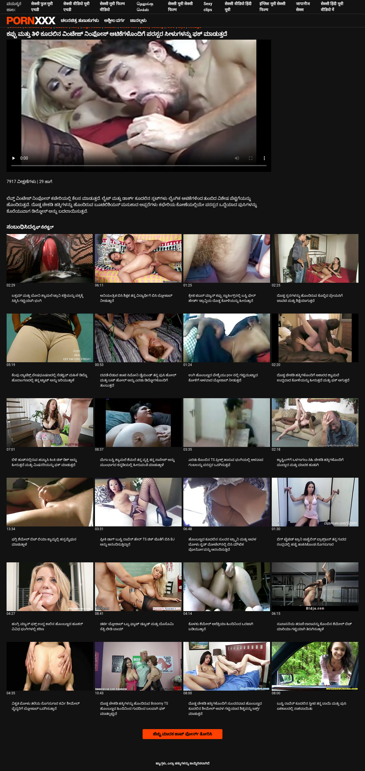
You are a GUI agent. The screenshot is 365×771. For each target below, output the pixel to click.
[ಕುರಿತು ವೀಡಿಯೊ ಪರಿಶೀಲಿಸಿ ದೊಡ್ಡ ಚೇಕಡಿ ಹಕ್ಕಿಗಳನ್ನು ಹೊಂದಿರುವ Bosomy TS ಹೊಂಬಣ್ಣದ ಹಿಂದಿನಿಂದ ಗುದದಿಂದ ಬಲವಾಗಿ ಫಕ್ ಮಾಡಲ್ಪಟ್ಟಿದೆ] (138, 666)
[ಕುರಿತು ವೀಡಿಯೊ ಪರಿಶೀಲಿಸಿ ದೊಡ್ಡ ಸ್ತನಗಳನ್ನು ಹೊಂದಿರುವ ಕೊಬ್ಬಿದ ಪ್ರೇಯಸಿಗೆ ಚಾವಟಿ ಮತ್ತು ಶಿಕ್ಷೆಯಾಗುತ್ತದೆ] (315, 258)
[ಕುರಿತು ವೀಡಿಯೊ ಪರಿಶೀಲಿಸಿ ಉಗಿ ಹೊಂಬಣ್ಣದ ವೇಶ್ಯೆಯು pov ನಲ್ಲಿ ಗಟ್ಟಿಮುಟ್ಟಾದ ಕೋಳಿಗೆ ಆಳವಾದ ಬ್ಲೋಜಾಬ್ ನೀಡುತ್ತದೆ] (226, 338)
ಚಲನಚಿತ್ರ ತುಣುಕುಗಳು (80, 20)
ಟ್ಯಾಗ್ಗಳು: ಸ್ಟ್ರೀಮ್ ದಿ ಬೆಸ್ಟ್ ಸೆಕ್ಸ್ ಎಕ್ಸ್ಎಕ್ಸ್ (31, 21)
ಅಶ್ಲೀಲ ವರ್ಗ (114, 20)
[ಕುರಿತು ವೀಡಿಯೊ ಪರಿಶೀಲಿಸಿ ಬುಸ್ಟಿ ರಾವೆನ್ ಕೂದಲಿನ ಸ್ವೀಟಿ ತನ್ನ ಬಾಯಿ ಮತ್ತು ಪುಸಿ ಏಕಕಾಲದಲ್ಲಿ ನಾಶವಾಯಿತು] (315, 666)
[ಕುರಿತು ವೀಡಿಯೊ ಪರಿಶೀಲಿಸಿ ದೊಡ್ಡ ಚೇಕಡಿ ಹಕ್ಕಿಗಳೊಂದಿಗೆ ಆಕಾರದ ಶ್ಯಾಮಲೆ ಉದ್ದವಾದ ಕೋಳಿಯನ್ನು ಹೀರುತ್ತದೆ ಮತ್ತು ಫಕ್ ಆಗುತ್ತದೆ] (315, 338)
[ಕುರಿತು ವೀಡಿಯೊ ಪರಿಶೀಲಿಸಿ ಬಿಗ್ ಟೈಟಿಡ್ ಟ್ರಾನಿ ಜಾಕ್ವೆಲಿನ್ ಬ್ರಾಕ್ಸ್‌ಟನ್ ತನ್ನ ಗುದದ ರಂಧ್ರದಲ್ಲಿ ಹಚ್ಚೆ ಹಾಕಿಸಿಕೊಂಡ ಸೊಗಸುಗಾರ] (315, 502)
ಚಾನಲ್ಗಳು (138, 20)
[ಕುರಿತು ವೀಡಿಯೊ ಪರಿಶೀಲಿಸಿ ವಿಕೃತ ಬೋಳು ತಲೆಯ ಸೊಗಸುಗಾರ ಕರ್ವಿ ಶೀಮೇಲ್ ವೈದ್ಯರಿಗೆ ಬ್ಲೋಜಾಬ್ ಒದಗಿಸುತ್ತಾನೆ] (50, 666)
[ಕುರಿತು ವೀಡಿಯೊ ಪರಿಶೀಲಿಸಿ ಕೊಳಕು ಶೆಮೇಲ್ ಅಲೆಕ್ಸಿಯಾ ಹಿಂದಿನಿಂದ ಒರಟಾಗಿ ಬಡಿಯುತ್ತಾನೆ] (226, 586)
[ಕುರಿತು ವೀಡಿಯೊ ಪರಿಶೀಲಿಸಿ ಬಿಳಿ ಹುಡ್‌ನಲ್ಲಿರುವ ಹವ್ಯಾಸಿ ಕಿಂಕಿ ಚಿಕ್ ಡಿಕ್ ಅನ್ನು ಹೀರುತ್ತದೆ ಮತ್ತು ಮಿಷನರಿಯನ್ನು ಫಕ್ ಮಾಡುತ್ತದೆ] (50, 422)
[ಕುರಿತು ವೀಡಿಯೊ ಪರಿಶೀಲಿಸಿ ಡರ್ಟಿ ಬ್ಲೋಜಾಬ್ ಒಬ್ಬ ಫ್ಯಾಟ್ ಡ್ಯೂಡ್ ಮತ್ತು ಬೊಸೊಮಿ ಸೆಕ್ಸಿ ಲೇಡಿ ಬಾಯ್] (138, 586)
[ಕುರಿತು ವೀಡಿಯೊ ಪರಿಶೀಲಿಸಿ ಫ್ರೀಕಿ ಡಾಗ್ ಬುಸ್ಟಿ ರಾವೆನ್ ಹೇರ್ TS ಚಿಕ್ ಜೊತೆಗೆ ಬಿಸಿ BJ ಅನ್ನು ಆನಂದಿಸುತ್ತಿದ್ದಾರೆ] (138, 502)
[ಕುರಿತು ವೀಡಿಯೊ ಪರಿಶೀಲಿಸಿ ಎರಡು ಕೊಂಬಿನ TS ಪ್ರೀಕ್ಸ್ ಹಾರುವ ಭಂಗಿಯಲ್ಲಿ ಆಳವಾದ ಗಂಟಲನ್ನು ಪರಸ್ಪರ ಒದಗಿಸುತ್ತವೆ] (226, 422)
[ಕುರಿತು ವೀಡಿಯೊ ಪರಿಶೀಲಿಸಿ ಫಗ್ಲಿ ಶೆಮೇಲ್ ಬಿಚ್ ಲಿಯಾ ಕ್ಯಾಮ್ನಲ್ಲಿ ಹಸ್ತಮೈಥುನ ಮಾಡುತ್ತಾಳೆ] (50, 502)
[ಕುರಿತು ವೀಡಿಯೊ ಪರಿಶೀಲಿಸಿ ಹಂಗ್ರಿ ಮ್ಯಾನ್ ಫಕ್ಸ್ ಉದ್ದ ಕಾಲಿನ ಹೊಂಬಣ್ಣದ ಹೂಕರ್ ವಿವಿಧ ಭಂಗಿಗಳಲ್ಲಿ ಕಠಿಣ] (50, 586)
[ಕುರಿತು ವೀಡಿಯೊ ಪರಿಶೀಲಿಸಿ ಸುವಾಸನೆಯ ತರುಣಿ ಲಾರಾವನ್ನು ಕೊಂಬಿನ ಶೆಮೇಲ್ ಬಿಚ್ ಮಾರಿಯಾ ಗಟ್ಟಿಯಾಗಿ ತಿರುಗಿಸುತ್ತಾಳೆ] (315, 586)
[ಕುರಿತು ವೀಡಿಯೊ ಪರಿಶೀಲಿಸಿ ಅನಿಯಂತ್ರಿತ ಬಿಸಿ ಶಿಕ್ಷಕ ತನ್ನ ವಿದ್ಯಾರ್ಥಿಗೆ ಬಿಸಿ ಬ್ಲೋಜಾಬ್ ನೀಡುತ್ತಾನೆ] (138, 258)
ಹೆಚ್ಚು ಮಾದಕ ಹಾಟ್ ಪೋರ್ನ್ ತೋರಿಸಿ (182, 734)
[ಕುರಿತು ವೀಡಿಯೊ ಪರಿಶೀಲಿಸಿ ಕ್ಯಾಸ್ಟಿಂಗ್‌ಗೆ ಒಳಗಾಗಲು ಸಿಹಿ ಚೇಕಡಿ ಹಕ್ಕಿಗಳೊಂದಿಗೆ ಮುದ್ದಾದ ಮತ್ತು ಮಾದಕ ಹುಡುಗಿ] (315, 422)
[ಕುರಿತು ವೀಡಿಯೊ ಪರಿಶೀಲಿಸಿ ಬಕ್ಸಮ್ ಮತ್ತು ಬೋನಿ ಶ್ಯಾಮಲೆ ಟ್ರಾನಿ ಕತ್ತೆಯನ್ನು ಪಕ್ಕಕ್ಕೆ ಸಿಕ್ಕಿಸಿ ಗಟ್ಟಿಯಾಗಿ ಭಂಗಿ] (50, 258)
